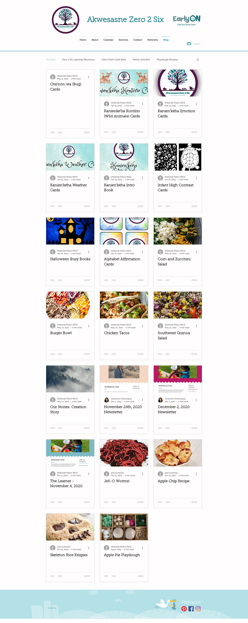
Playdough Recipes (167, 59)
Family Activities (141, 59)
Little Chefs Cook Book (113, 59)
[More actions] (90, 77)
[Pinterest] (184, 608)
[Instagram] (198, 608)
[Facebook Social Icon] (191, 608)
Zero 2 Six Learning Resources (78, 59)
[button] (197, 60)
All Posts (50, 59)
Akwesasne (108, 20)
